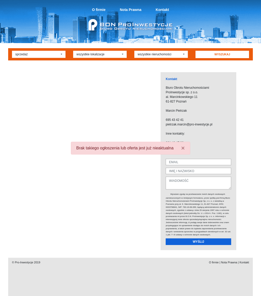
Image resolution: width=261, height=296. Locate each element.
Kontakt (162, 10)
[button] (39, 54)
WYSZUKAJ (222, 54)
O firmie (99, 10)
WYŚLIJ (198, 241)
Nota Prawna (130, 10)
